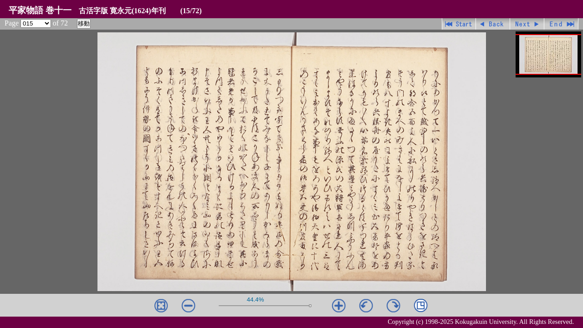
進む (527, 24)
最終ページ (561, 24)
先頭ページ (459, 24)
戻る (493, 24)
